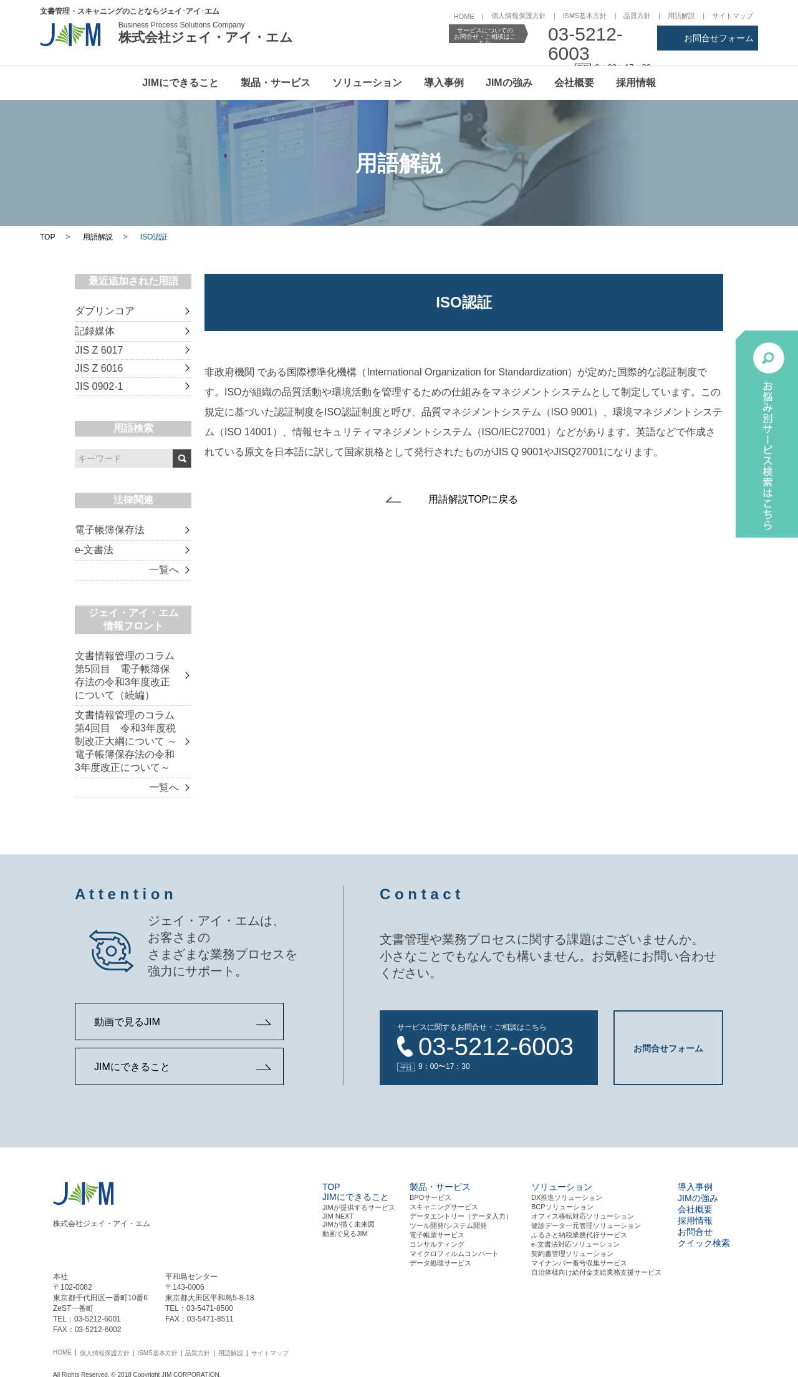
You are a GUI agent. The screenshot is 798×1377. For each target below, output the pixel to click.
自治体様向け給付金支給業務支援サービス (596, 1271)
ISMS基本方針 (585, 15)
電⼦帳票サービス (437, 1233)
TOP (47, 237)
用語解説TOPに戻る (473, 499)
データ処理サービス (440, 1261)
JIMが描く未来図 (348, 1223)
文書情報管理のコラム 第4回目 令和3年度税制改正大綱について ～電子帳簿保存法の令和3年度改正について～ (126, 741)
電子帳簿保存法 (110, 529)
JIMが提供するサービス (358, 1206)
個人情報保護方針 (518, 15)
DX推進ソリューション (566, 1196)
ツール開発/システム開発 (448, 1224)
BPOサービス (430, 1196)
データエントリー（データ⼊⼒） (461, 1215)
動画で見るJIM (127, 1022)
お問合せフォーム (719, 38)
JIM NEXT (337, 1215)
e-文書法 (94, 549)
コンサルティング (437, 1243)
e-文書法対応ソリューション (575, 1243)
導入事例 (444, 82)
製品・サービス (275, 82)
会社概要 (574, 82)
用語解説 (681, 15)
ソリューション (367, 82)
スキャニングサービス (444, 1205)
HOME (464, 16)
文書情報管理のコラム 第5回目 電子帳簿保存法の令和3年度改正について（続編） (125, 675)
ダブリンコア (105, 311)
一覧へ (164, 569)
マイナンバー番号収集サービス (579, 1261)
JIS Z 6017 (99, 350)
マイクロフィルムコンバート (454, 1252)
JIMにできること (180, 82)
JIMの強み (509, 82)
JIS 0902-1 (99, 386)
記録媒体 (95, 331)
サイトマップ (732, 15)
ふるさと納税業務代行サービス (579, 1233)
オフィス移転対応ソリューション (582, 1215)
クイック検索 (704, 1242)
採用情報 (636, 82)
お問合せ (695, 1230)
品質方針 (637, 15)
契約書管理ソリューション (572, 1252)
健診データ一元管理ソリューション (586, 1224)
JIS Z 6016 (99, 368)
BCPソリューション (562, 1205)
